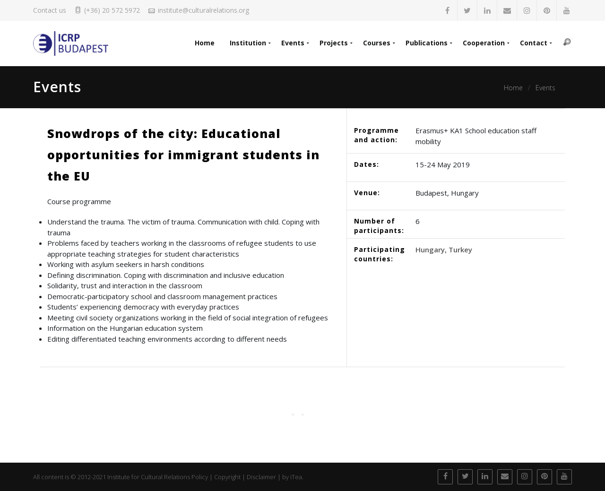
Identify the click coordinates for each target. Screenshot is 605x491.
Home (205, 42)
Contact (533, 42)
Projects (334, 42)
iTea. (296, 477)
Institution (248, 42)
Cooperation (484, 42)
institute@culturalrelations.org (203, 10)
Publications (427, 42)
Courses (376, 42)
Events (292, 42)
